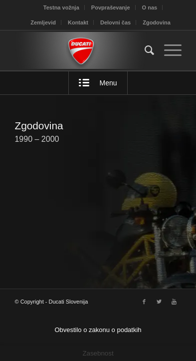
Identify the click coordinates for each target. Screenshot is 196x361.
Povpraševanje (110, 7)
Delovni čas (115, 22)
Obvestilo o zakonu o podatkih (97, 330)
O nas (150, 7)
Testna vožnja (61, 7)
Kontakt (78, 22)
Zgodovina (157, 22)
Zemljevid (43, 22)
